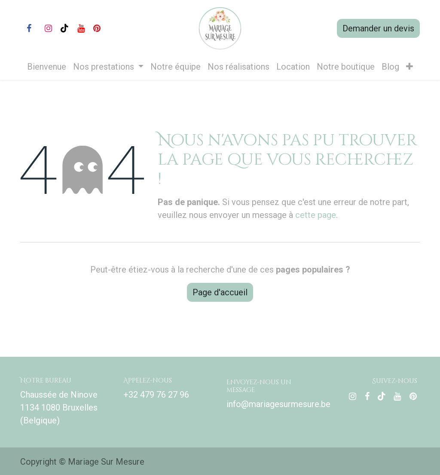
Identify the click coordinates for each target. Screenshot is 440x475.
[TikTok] (64, 28)
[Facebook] (28, 28)
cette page (315, 215)
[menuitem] (47, 67)
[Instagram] (48, 28)
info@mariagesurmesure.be (278, 404)
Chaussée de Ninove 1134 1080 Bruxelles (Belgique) (59, 407)
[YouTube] (80, 28)
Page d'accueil (220, 292)
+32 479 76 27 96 (156, 394)
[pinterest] (97, 28)
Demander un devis (378, 28)
